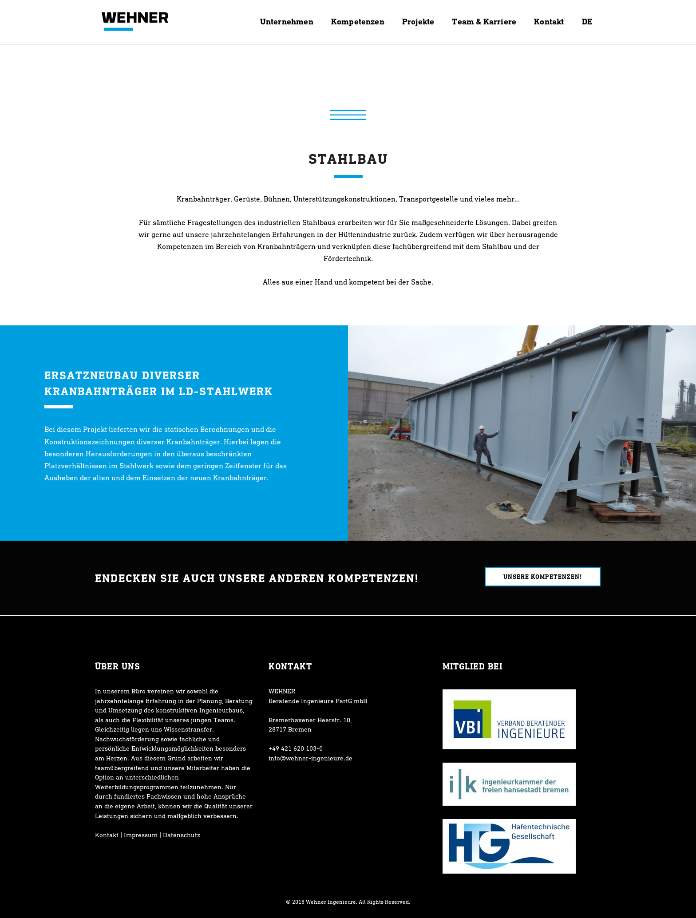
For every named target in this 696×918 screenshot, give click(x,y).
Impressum (141, 835)
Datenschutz (181, 835)
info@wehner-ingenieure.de (310, 758)
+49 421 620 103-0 (296, 748)
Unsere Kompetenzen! (542, 576)
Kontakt (107, 835)
